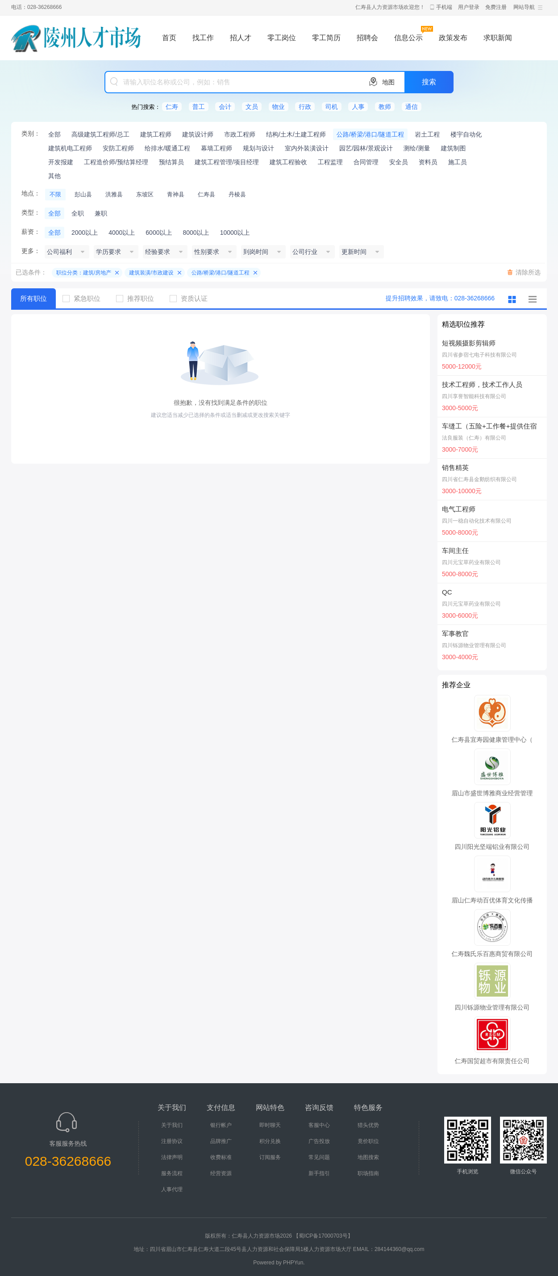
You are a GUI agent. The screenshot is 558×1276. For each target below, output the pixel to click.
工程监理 (330, 162)
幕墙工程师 (216, 148)
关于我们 (172, 1125)
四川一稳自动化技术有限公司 (477, 521)
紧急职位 (84, 298)
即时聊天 (270, 1125)
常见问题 (319, 1157)
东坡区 (145, 194)
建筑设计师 (197, 134)
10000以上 (235, 232)
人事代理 (172, 1189)
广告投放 (319, 1141)
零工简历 (326, 38)
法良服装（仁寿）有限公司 (474, 438)
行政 (305, 106)
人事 (358, 106)
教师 (385, 106)
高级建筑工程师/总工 (100, 134)
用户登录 (468, 7)
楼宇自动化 (466, 134)
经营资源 (221, 1173)
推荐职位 (138, 298)
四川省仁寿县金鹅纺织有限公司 (479, 479)
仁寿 (172, 106)
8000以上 (196, 232)
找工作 (203, 38)
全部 (54, 134)
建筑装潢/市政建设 (151, 273)
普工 (198, 106)
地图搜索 (368, 1157)
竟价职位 (368, 1141)
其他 (54, 175)
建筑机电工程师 (70, 148)
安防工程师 (118, 148)
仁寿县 (206, 194)
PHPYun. (294, 1262)
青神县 (175, 194)
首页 (169, 38)
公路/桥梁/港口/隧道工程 (370, 134)
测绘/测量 (417, 148)
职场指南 (368, 1173)
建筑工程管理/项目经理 (227, 162)
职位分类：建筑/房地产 (83, 273)
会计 (225, 106)
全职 (77, 213)
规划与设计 (258, 148)
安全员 (398, 162)
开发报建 (60, 162)
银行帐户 (221, 1125)
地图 (388, 82)
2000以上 (84, 232)
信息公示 (408, 38)
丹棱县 (237, 194)
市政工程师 (239, 134)
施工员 (457, 162)
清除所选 (528, 272)
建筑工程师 (155, 134)
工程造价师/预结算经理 (116, 162)
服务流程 (172, 1173)
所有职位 (33, 298)
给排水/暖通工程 (167, 148)
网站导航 (524, 7)
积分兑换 (270, 1141)
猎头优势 (368, 1125)
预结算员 (171, 162)
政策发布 (453, 38)
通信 (411, 106)
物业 (278, 106)
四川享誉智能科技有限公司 (474, 396)
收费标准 (221, 1157)
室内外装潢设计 (307, 148)
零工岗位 (281, 38)
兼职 (101, 213)
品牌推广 (221, 1141)
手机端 (444, 7)
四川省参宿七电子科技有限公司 (479, 355)
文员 (252, 106)
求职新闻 (497, 38)
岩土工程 (427, 134)
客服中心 (319, 1125)
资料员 (428, 162)
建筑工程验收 (288, 162)
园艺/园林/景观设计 (366, 148)
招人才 (240, 38)
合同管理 (366, 162)
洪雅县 (114, 194)
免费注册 (496, 7)
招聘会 (367, 38)
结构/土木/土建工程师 (296, 134)
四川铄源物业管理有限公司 (474, 645)
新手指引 (319, 1173)
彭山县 (83, 194)
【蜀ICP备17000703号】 (323, 1236)
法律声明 (172, 1157)
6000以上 (159, 232)
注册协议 (172, 1141)
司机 (331, 106)
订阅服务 (270, 1157)
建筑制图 (453, 148)
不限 (55, 194)
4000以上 (121, 232)
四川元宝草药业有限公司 (471, 562)
